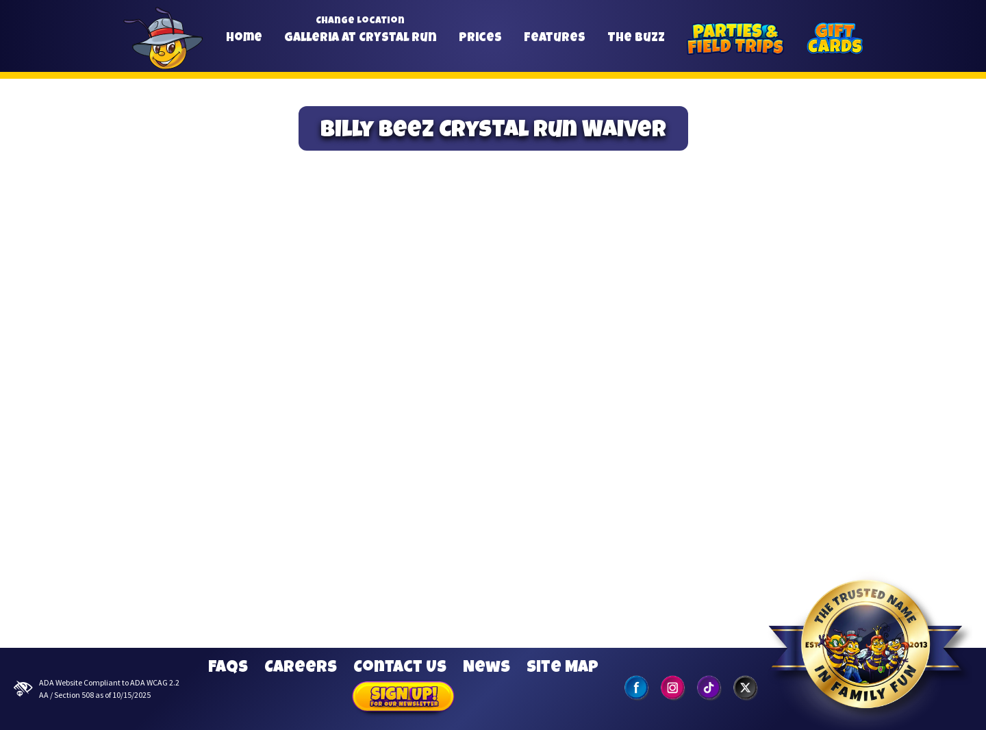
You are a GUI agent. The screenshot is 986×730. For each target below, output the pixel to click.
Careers (300, 668)
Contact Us (399, 668)
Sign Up (403, 698)
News (486, 668)
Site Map (562, 668)
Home (244, 38)
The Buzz (636, 38)
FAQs (228, 668)
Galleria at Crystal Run (360, 38)
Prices (480, 38)
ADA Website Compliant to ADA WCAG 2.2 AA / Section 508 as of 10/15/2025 (96, 688)
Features (554, 38)
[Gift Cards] (834, 39)
